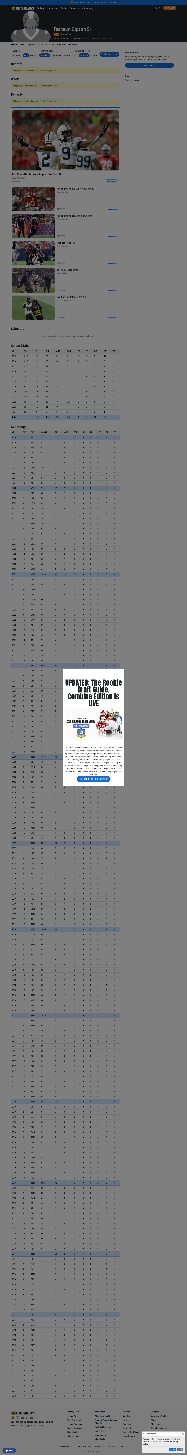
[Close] (183, 1433)
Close (180, 1449)
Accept (172, 1449)
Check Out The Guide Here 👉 (93, 778)
